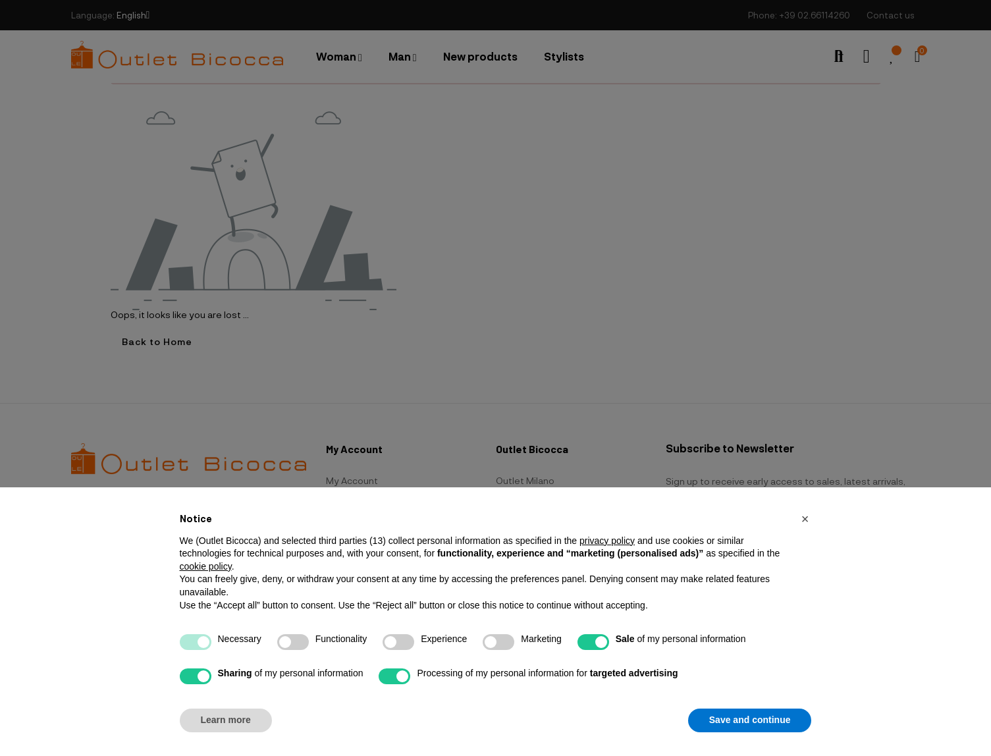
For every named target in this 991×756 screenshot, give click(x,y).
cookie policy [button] (206, 566)
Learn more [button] (226, 720)
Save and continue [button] (750, 720)
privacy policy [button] (607, 540)
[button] (805, 518)
